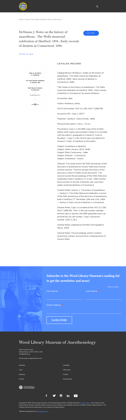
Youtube (76, 396)
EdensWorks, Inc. (42, 411)
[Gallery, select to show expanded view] (35, 89)
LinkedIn (69, 396)
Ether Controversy (54, 19)
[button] (97, 6)
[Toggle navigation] (105, 6)
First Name (53, 291)
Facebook (48, 396)
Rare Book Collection (39, 19)
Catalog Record (69, 63)
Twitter (55, 396)
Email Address (55, 305)
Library (27, 19)
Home (21, 19)
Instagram (62, 396)
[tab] (70, 63)
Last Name (92, 291)
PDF (92, 33)
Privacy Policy (85, 403)
